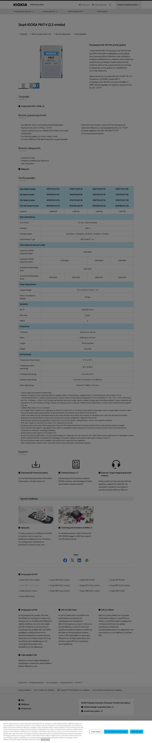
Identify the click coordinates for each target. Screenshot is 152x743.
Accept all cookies (136, 731)
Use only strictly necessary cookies (116, 731)
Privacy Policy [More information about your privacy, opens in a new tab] (45, 739)
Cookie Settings (96, 731)
